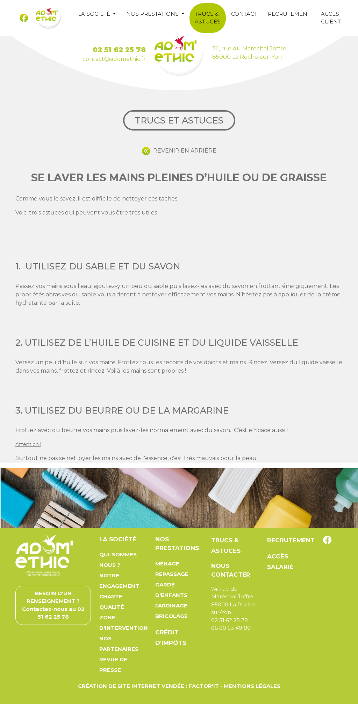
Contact (244, 13)
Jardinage (171, 605)
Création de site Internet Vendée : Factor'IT (148, 686)
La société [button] (95, 13)
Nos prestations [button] (153, 13)
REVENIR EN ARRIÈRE (179, 150)
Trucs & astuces (208, 17)
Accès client (331, 17)
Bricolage (171, 616)
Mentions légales (252, 686)
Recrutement (289, 13)
